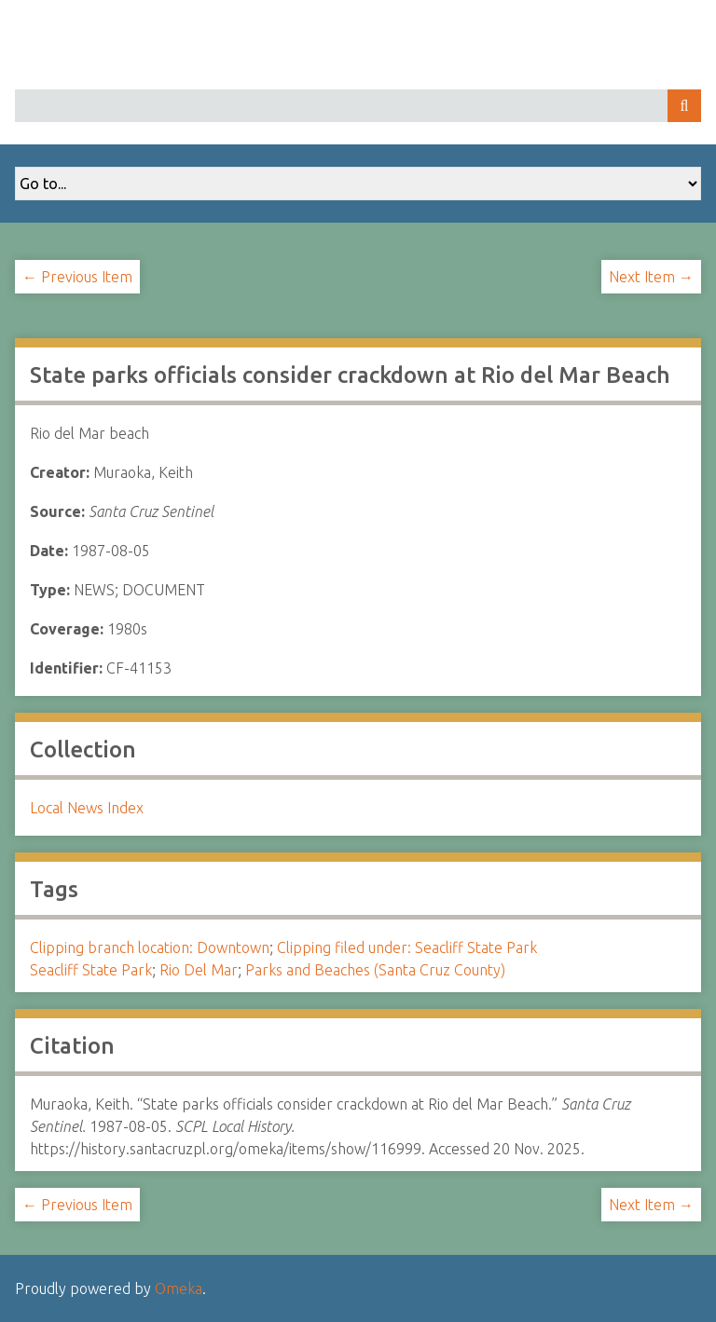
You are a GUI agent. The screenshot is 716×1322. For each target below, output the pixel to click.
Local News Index (87, 807)
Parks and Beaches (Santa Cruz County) (375, 969)
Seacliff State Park (91, 969)
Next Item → (651, 276)
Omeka (178, 1288)
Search (684, 105)
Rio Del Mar (198, 969)
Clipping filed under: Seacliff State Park (407, 947)
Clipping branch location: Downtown (149, 947)
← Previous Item (77, 276)
